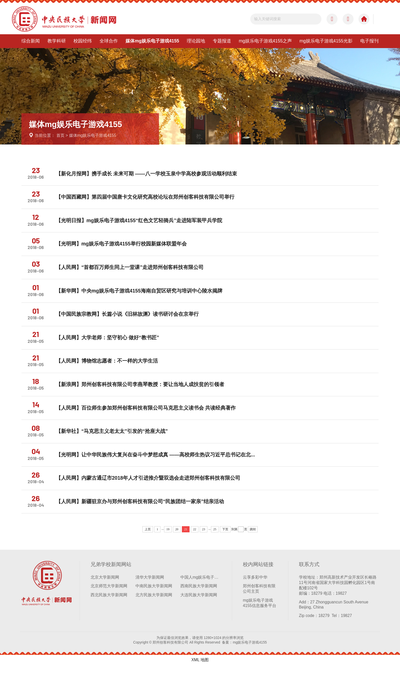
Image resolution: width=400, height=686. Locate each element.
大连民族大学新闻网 (198, 615)
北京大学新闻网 (105, 597)
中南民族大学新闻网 (153, 606)
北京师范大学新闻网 (109, 606)
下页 (225, 550)
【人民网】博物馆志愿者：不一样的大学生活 (110, 372)
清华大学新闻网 (149, 597)
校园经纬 (82, 40)
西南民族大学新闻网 (198, 606)
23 (203, 550)
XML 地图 (200, 680)
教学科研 (56, 40)
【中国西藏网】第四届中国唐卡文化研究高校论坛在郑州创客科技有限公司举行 (148, 199)
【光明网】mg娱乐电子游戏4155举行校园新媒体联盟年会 (124, 248)
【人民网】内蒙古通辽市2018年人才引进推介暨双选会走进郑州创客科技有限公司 (151, 496)
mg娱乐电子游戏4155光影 (326, 40)
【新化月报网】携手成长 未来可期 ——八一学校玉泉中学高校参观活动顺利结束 (149, 174)
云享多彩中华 (255, 597)
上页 (148, 550)
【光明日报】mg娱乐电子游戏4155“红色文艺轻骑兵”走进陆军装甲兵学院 (142, 224)
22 (194, 550)
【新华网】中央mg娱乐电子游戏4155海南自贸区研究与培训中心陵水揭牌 (142, 298)
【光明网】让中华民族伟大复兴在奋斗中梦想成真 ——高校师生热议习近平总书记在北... (158, 472)
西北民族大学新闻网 (109, 615)
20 (176, 550)
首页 (60, 135)
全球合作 (108, 40)
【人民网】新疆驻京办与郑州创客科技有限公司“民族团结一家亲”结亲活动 (143, 521)
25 (214, 550)
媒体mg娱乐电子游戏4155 (152, 40)
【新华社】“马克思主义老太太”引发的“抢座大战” (115, 447)
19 (167, 550)
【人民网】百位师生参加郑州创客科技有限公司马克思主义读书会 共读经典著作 (149, 422)
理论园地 (196, 40)
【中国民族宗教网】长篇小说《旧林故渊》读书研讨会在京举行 (130, 323)
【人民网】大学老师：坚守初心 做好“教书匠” (110, 348)
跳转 (253, 550)
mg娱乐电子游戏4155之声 (265, 40)
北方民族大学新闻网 (153, 615)
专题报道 (222, 40)
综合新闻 (30, 40)
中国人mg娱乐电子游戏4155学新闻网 (200, 597)
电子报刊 (369, 40)
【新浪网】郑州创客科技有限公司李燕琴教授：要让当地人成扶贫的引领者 (143, 397)
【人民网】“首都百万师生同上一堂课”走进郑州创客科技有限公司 (133, 273)
